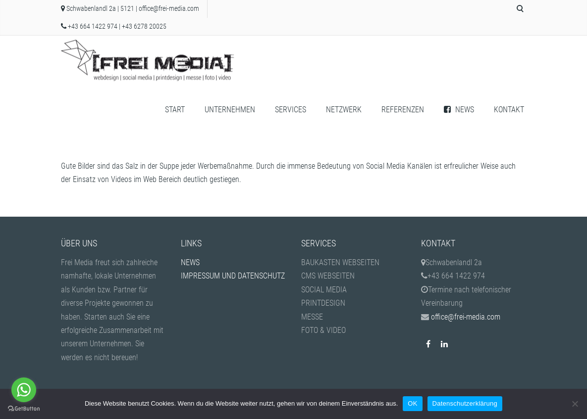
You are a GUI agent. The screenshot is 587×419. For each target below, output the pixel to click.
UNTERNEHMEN (230, 109)
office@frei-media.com (169, 8)
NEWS (459, 109)
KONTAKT (509, 109)
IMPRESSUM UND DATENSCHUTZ (233, 275)
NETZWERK (344, 109)
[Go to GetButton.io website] (24, 409)
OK (412, 403)
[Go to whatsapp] (23, 389)
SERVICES (290, 109)
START (175, 109)
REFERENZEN (402, 109)
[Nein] (575, 404)
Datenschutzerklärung (464, 403)
